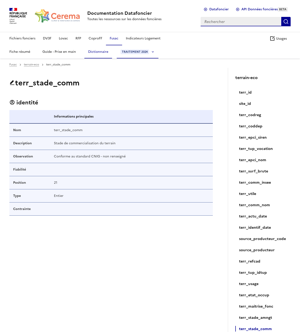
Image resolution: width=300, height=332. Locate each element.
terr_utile (247, 193)
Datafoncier (219, 9)
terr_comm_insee (255, 182)
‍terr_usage (249, 283)
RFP (78, 38)
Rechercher (286, 21)
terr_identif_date (255, 227)
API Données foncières (264, 9)
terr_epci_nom (252, 160)
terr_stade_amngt (255, 317)
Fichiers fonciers (22, 38)
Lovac (63, 38)
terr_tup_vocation (256, 148)
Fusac (114, 38)
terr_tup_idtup (253, 272)
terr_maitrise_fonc (256, 306)
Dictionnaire (98, 51)
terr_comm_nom (254, 205)
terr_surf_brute (253, 171)
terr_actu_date (253, 216)
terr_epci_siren (253, 137)
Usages (278, 38)
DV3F (47, 38)
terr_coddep (250, 126)
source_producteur (257, 250)
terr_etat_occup (254, 295)
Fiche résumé (19, 51)
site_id (245, 103)
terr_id (245, 92)
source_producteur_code (262, 238)
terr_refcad (249, 261)
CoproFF (95, 38)
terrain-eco (31, 64)
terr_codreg (250, 115)
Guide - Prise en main (59, 51)
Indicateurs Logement (143, 38)
